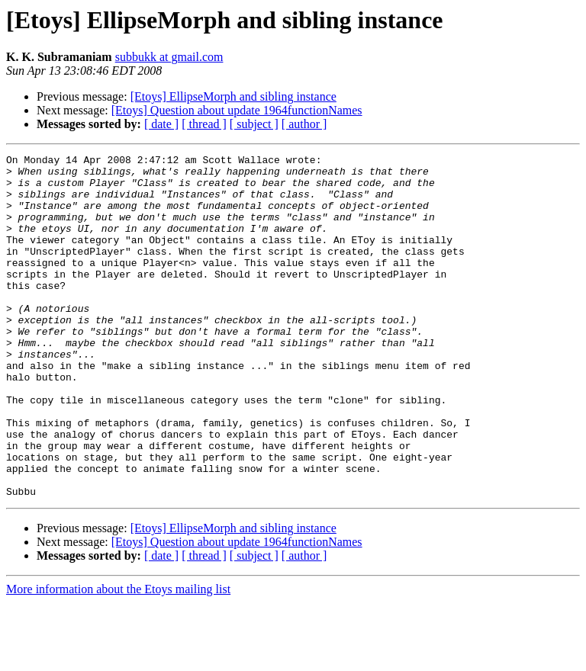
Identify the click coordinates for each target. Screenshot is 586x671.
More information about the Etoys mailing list (118, 657)
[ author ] (304, 123)
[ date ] (161, 123)
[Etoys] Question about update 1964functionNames (236, 110)
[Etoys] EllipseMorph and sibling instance (233, 96)
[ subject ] (254, 123)
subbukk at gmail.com (169, 56)
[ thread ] (204, 123)
